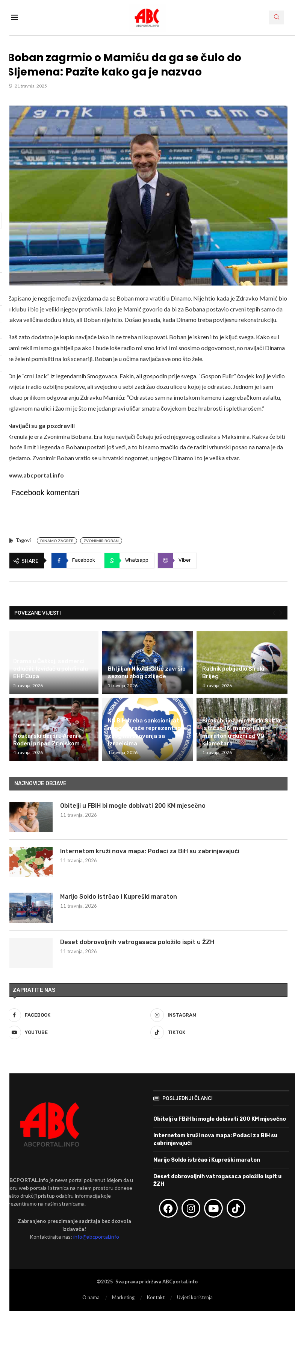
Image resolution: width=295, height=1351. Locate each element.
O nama (91, 1297)
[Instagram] (218, 1015)
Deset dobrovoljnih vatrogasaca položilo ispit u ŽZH (137, 942)
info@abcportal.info (96, 1236)
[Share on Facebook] (76, 560)
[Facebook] (76, 1015)
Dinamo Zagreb (57, 540)
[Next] (280, 612)
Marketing (123, 1297)
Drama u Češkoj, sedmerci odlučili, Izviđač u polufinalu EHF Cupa (50, 669)
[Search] (276, 17)
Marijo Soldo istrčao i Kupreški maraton (118, 896)
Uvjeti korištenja (195, 1297)
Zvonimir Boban (101, 540)
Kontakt (156, 1297)
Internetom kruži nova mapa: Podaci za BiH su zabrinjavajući (149, 851)
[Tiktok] (218, 1032)
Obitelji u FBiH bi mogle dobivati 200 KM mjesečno (133, 805)
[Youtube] (76, 1032)
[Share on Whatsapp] (129, 560)
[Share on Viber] (177, 560)
